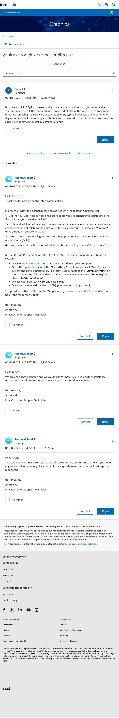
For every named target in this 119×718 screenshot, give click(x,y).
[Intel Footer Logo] (6, 688)
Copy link (85, 336)
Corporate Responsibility (17, 587)
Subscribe (60, 63)
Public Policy (9, 600)
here (98, 526)
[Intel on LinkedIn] (20, 610)
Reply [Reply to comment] (105, 336)
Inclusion (7, 594)
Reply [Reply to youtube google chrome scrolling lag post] (105, 140)
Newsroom (8, 569)
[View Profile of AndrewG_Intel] (25, 178)
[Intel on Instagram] (36, 610)
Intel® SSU (35, 263)
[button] (112, 90)
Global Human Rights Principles (91, 655)
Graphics (9, 36)
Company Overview (14, 556)
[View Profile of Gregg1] (20, 89)
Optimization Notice (86, 543)
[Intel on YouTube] (28, 610)
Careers (7, 581)
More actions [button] (13, 73)
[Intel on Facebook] (4, 610)
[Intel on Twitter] (12, 610)
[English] (106, 4)
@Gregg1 (18, 196)
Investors (7, 575)
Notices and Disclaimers (61, 653)
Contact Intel (10, 562)
